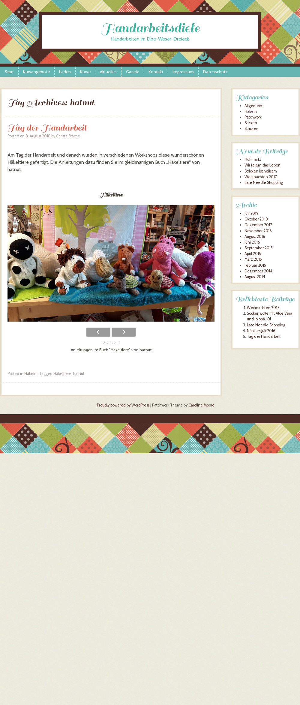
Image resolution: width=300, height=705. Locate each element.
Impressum (183, 71)
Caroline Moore (201, 405)
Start (9, 71)
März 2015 (253, 259)
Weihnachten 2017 (260, 177)
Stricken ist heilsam (260, 171)
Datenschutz (215, 71)
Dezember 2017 (258, 225)
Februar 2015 (255, 265)
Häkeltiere (62, 373)
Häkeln (30, 373)
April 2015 (252, 253)
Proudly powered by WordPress (123, 405)
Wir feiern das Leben (262, 165)
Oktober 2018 (256, 219)
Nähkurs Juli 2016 (261, 330)
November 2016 (258, 231)
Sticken (250, 123)
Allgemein (253, 106)
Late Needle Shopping (263, 182)
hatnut (78, 373)
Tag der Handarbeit (47, 127)
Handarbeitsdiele (150, 28)
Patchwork (253, 117)
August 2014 (254, 276)
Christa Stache (68, 136)
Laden (65, 71)
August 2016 (254, 236)
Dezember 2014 (258, 271)
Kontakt (155, 71)
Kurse (85, 71)
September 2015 (258, 248)
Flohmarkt (252, 159)
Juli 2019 (251, 213)
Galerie (132, 71)
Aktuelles (108, 71)
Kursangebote (36, 71)
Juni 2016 (252, 242)
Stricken (251, 128)
